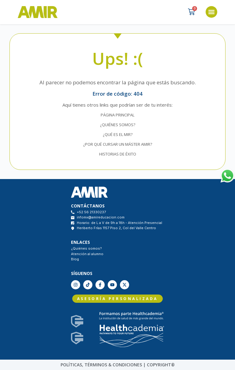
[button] (211, 12)
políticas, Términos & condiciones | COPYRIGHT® (118, 365)
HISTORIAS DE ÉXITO (117, 154)
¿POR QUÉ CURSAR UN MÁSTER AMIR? (117, 144)
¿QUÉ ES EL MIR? (117, 134)
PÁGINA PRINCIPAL (117, 115)
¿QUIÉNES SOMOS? (117, 124)
